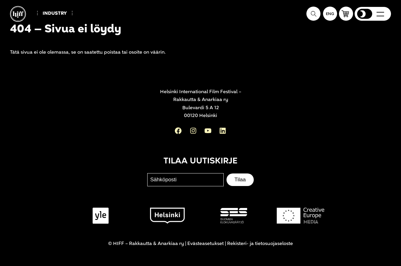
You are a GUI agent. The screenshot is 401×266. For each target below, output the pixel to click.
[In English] (330, 14)
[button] (346, 14)
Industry (55, 13)
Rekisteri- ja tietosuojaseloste (260, 243)
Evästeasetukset (205, 243)
